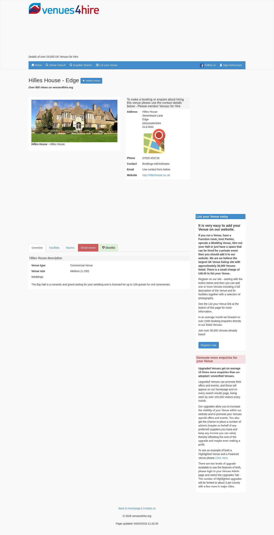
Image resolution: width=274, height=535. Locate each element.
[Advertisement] (176, 28)
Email (130, 169)
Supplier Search (81, 65)
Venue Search (56, 65)
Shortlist (108, 247)
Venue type (38, 265)
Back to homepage (129, 508)
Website (132, 175)
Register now (209, 345)
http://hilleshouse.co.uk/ (156, 175)
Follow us (208, 65)
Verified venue (91, 80)
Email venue (88, 247)
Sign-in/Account (231, 65)
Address (132, 111)
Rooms (70, 247)
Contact (132, 163)
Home (36, 65)
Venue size (38, 271)
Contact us (149, 508)
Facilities (54, 247)
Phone (131, 158)
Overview (37, 247)
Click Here (221, 457)
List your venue (106, 65)
